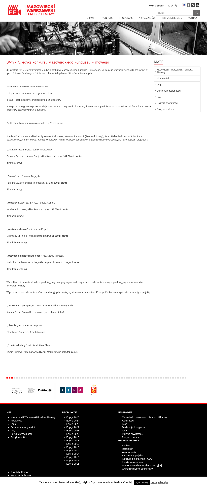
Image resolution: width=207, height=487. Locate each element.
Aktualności (147, 18)
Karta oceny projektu (132, 455)
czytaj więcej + (159, 482)
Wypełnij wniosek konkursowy (137, 468)
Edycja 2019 (72, 437)
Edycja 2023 (72, 424)
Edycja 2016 (72, 447)
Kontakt (193, 18)
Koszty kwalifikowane (133, 462)
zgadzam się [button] (142, 482)
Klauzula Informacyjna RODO (137, 458)
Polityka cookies (165, 109)
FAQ (159, 97)
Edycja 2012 (72, 460)
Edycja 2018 (72, 440)
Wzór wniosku (129, 452)
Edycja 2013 (72, 457)
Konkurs (107, 18)
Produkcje (126, 18)
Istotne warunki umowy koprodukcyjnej (142, 465)
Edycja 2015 (72, 450)
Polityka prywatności (167, 103)
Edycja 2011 (72, 463)
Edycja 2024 (72, 420)
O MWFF (91, 18)
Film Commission (171, 18)
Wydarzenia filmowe (21, 475)
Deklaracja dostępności (169, 90)
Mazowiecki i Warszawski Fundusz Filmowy (175, 71)
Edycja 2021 (72, 430)
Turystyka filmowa (20, 472)
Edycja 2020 (72, 434)
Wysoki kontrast (156, 6)
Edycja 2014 (72, 453)
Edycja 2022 (72, 427)
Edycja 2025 (72, 417)
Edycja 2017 (72, 444)
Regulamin (127, 449)
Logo (159, 84)
